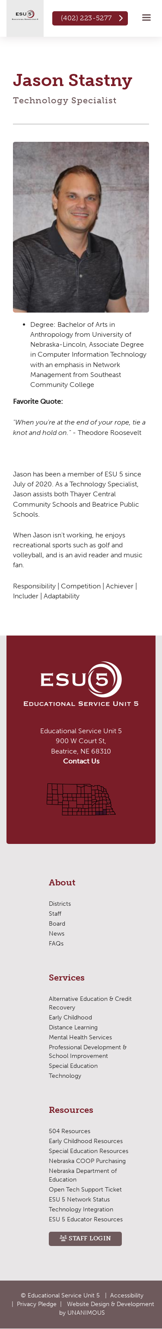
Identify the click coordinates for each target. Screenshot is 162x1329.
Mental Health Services (80, 1037)
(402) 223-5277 (86, 18)
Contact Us (81, 761)
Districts (60, 903)
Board (57, 923)
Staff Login (90, 1238)
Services (67, 978)
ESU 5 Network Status (79, 1199)
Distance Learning (73, 1027)
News (56, 933)
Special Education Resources (88, 1151)
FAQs (56, 943)
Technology (65, 1076)
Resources (71, 1110)
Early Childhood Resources (86, 1141)
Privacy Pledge (37, 1304)
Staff (55, 913)
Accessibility (126, 1295)
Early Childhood (70, 1017)
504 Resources (69, 1131)
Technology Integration (81, 1209)
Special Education (73, 1066)
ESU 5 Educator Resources (86, 1219)
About (62, 883)
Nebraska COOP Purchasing (87, 1161)
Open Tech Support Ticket (85, 1189)
